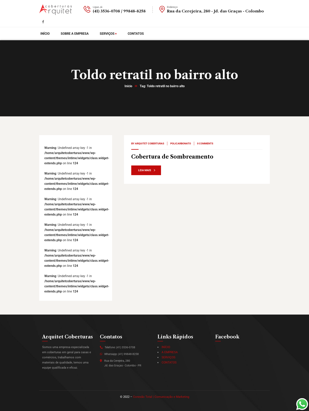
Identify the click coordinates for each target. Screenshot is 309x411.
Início (128, 86)
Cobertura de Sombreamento (172, 156)
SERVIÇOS (168, 357)
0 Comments (205, 143)
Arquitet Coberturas (149, 143)
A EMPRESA (170, 352)
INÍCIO (166, 347)
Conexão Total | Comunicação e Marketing (161, 397)
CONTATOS (169, 362)
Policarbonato (180, 143)
